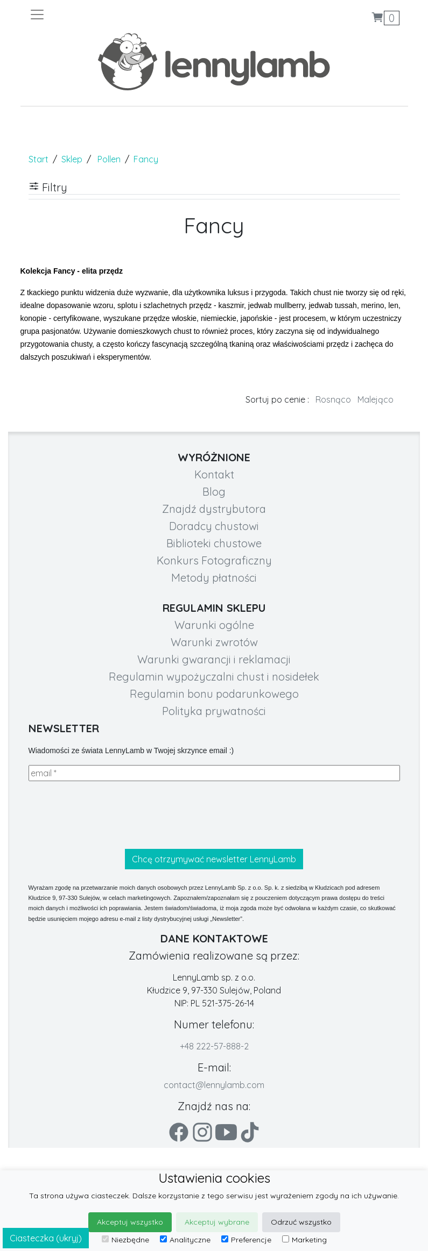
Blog (214, 491)
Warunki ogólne (214, 625)
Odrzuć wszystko (301, 1222)
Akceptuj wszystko (130, 1222)
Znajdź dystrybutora (214, 509)
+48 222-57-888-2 (214, 1046)
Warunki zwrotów (214, 642)
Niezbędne (125, 1240)
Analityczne (185, 1240)
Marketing (304, 1240)
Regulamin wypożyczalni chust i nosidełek (214, 676)
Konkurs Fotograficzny (214, 560)
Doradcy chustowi (214, 526)
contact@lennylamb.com (214, 1085)
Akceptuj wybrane (217, 1222)
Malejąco (375, 399)
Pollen (109, 159)
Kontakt (214, 474)
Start (38, 159)
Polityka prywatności (214, 711)
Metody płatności (214, 577)
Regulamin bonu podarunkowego (214, 693)
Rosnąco (333, 399)
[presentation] (110, 815)
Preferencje (246, 1240)
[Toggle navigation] (121, 14)
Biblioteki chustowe (214, 543)
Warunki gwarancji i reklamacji (214, 659)
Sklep (71, 159)
